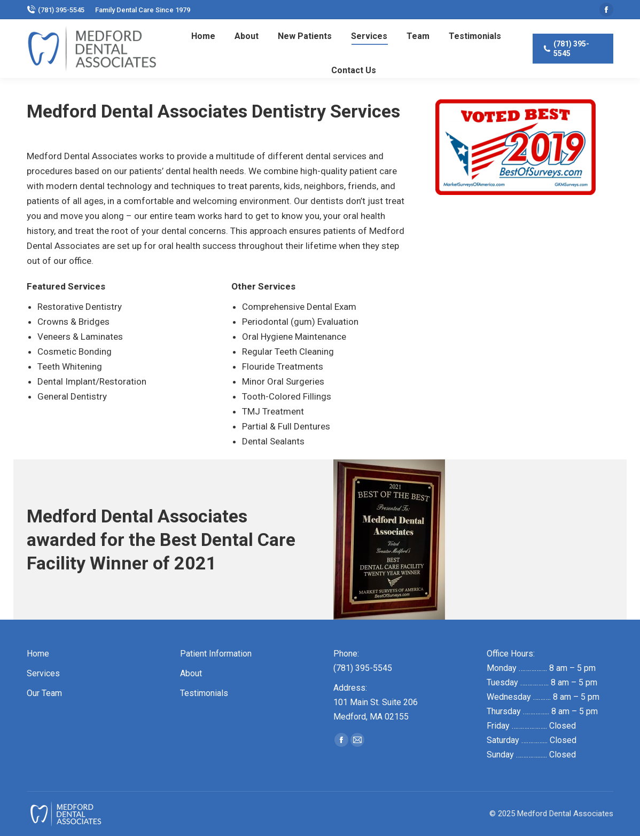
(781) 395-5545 (55, 9)
